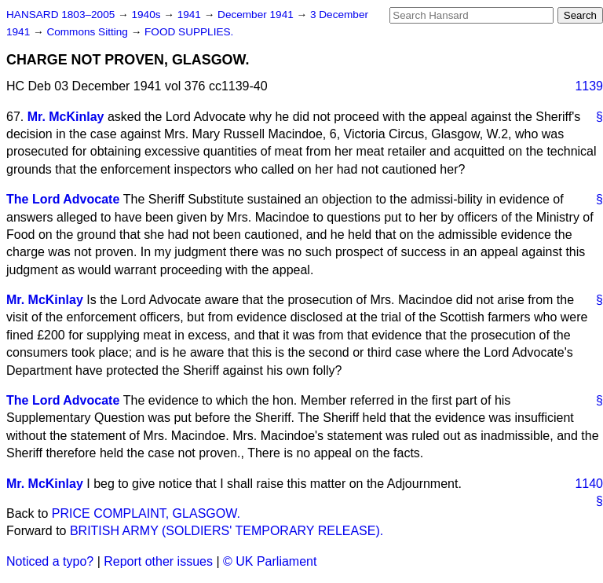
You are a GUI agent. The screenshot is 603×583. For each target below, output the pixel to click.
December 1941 (257, 14)
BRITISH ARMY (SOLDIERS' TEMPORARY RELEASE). (226, 530)
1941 (190, 14)
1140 (589, 483)
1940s (147, 14)
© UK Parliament (269, 561)
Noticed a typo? (49, 561)
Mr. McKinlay (65, 116)
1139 (589, 86)
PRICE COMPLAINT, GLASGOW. (146, 513)
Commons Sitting (88, 32)
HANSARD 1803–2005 (60, 14)
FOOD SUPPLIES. (188, 32)
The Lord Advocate (62, 199)
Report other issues (158, 561)
